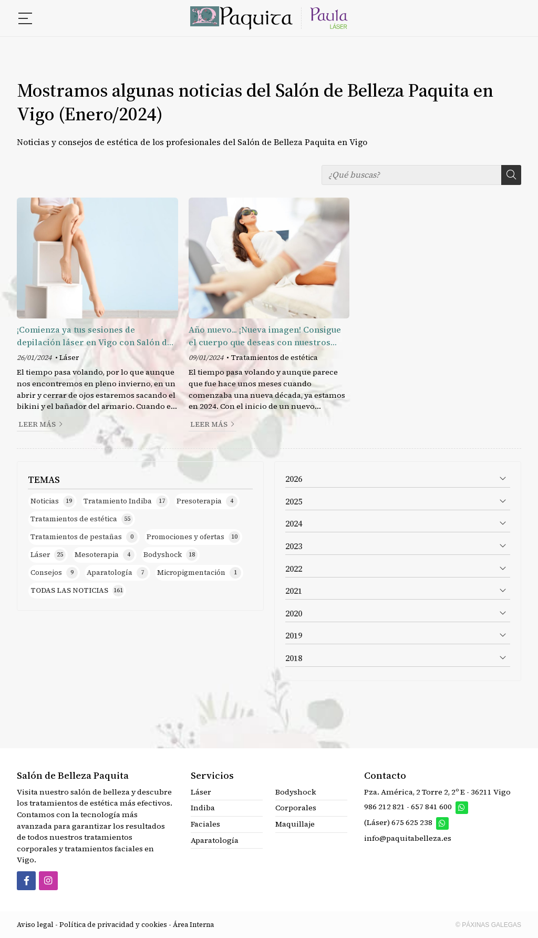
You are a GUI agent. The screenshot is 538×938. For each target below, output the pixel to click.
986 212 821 (384, 806)
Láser (69, 358)
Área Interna (193, 924)
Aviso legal (35, 924)
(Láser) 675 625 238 (399, 823)
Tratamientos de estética (274, 358)
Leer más (37, 424)
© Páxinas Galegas (488, 925)
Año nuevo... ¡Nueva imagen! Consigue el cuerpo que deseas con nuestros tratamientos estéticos (265, 336)
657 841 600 (431, 806)
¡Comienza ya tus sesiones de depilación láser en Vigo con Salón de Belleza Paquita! (94, 336)
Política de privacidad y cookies (113, 924)
